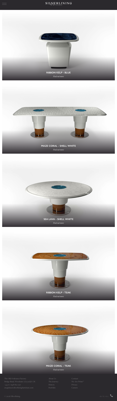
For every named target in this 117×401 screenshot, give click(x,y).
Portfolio (52, 387)
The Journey (53, 381)
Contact (74, 378)
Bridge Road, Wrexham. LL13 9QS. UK (19, 381)
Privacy (74, 384)
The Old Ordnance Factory (15, 378)
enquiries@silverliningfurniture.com (18, 387)
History (52, 384)
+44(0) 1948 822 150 (12, 384)
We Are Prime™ (77, 381)
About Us (52, 378)
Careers (74, 387)
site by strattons (106, 396)
